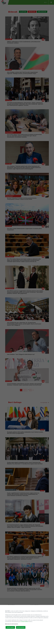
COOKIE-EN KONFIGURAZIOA (12, 623)
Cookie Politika (24, 621)
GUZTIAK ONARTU (10, 627)
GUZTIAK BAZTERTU (21, 627)
